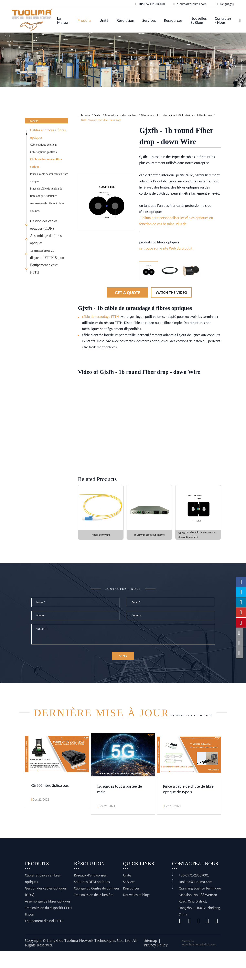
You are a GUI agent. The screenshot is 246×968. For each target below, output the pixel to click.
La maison (63, 20)
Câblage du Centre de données (96, 905)
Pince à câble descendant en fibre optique (49, 177)
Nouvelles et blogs (199, 20)
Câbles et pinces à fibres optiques (48, 134)
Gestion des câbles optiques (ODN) (43, 224)
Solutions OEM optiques (92, 899)
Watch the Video (171, 292)
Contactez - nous (223, 20)
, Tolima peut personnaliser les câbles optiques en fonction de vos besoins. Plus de (176, 221)
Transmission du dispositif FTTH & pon (47, 254)
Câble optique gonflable (44, 152)
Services (149, 20)
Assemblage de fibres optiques (46, 239)
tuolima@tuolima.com (195, 899)
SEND (123, 663)
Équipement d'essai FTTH (44, 268)
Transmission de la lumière (94, 912)
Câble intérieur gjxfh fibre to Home (195, 115)
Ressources (173, 20)
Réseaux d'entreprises (90, 892)
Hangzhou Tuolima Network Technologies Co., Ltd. (89, 957)
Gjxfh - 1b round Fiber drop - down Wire (101, 120)
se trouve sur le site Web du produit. (166, 248)
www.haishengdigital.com (199, 961)
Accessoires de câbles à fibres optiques (47, 207)
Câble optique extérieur (43, 144)
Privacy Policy (156, 962)
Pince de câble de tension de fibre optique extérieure (46, 192)
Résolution (125, 20)
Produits (84, 20)
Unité (103, 20)
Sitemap (150, 957)
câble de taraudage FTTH (100, 316)
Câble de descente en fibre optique (46, 163)
